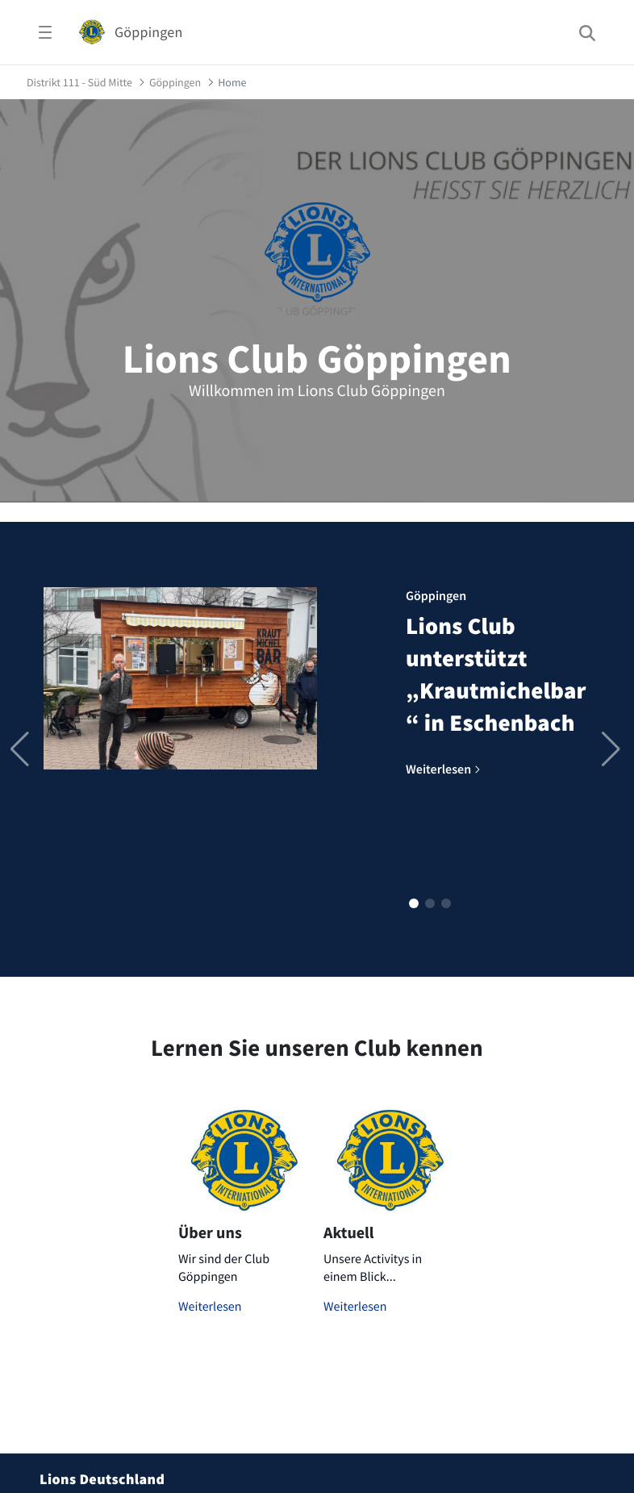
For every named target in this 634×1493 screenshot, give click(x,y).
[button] (414, 903)
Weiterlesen (210, 1307)
